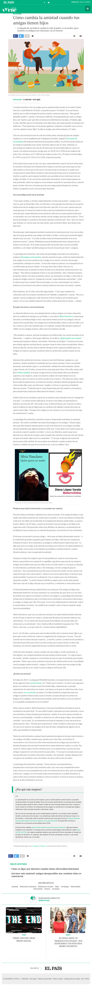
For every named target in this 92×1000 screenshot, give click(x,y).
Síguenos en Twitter (49, 2)
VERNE (24, 935)
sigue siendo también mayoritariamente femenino (49, 827)
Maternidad (75, 887)
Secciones (87, 8)
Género (47, 889)
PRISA (87, 979)
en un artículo (30, 692)
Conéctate (75, 2)
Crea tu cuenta (85, 2)
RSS (82, 979)
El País (9, 2)
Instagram (35, 846)
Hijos (57, 887)
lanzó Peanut (36, 683)
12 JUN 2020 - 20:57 (31, 100)
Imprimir (74, 36)
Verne (9, 9)
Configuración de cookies (72, 979)
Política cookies (58, 979)
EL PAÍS (53, 968)
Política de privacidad (44, 979)
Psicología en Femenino (30, 257)
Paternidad (38, 889)
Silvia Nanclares (66, 316)
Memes (68, 935)
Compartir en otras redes (27, 36)
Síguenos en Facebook (44, 2)
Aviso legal (32, 979)
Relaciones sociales (45, 887)
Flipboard (43, 846)
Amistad (15, 887)
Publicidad (24, 979)
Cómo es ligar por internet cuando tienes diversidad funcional (45, 869)
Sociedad (55, 889)
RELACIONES (17, 14)
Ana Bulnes (17, 100)
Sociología (65, 887)
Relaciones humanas (28, 887)
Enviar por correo (81, 36)
